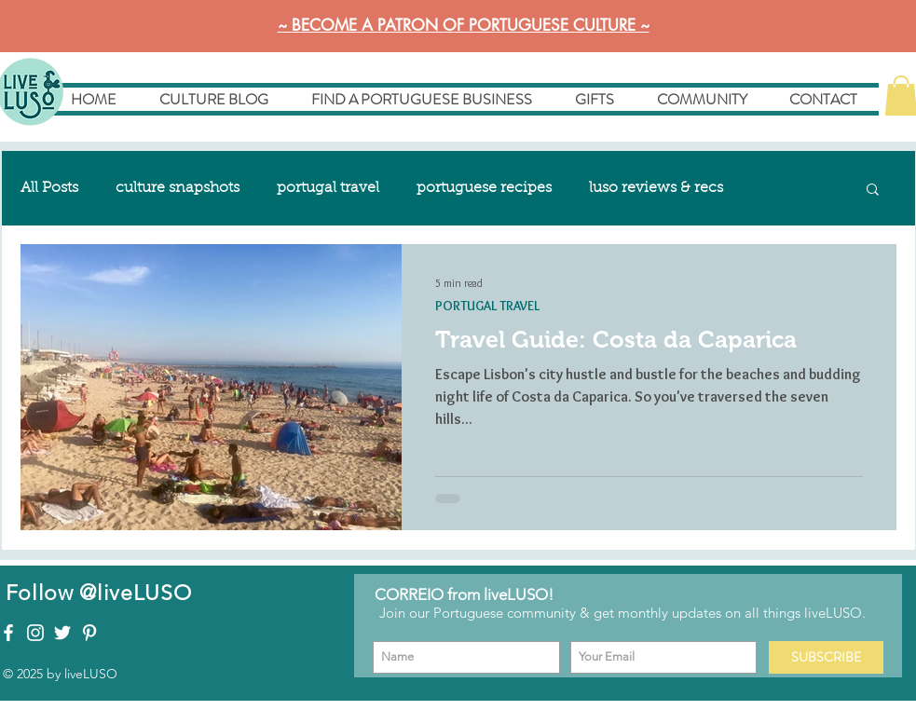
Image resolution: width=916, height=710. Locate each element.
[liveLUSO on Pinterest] (89, 632)
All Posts (49, 188)
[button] (873, 190)
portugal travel (328, 188)
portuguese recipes (484, 188)
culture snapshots (177, 188)
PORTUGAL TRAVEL (487, 306)
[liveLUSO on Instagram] (35, 632)
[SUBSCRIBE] (826, 657)
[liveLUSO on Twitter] (62, 632)
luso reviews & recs (656, 188)
